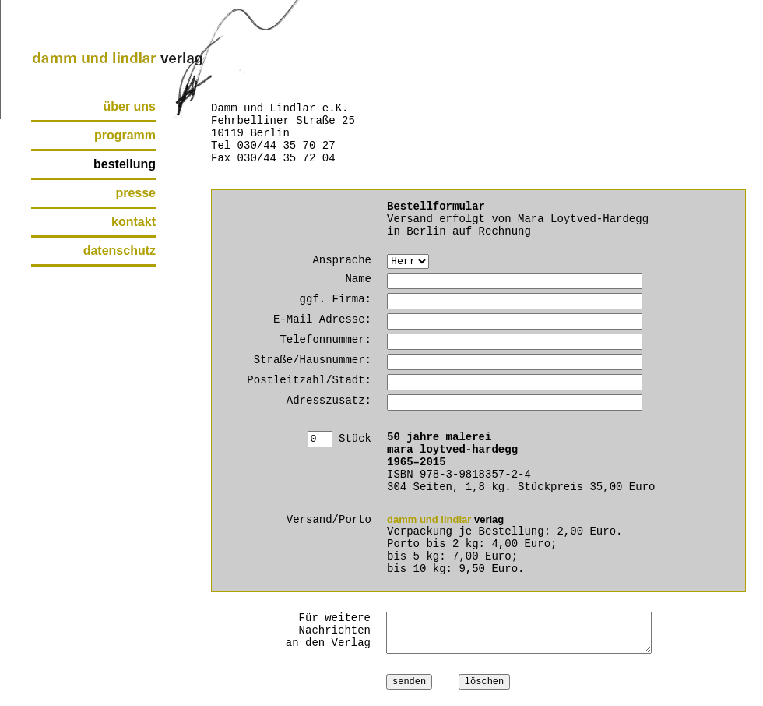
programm (125, 135)
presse (135, 192)
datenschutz (119, 250)
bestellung (124, 164)
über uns (129, 106)
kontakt (133, 221)
